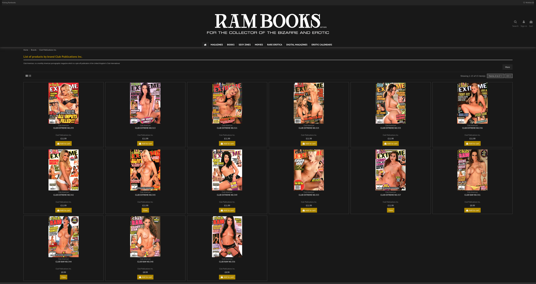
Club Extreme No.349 (227, 195)
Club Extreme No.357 (390, 195)
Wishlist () (528, 2)
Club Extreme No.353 (309, 195)
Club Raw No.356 (227, 261)
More (507, 67)
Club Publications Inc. (63, 135)
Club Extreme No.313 (145, 128)
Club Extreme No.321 (227, 128)
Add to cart (63, 143)
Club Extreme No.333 (390, 128)
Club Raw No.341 (472, 195)
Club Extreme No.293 (63, 128)
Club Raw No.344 (63, 261)
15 (508, 76)
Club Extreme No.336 (472, 128)
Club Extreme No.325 (309, 128)
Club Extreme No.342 (63, 195)
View (145, 210)
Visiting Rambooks (9, 2)
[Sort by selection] (495, 76)
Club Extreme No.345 (145, 195)
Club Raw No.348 (145, 261)
